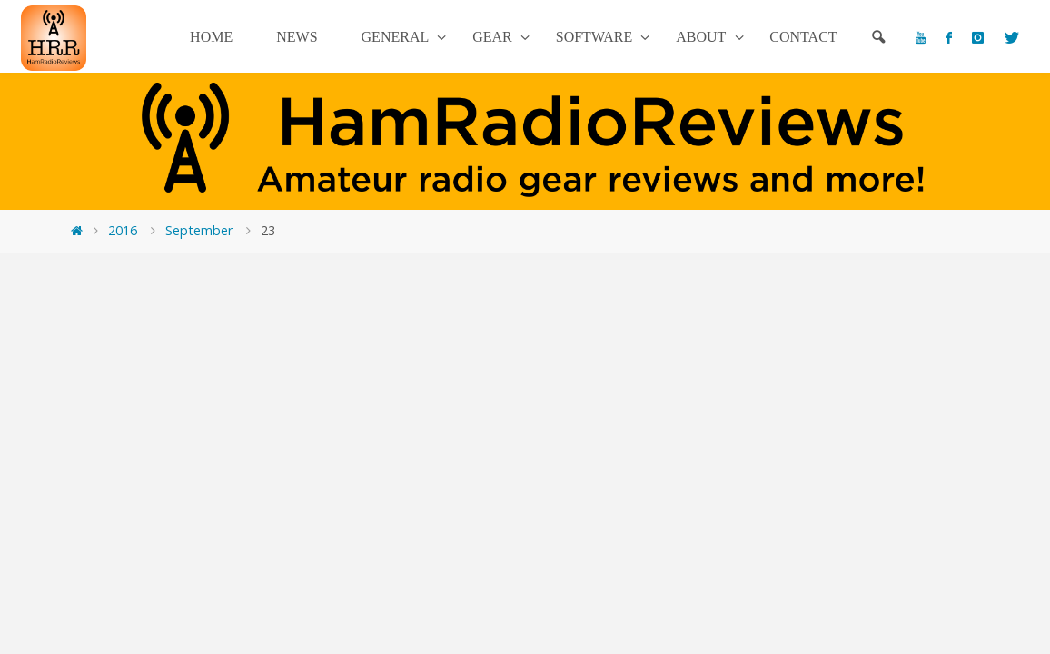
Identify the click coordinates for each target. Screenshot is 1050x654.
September (199, 230)
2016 (122, 230)
